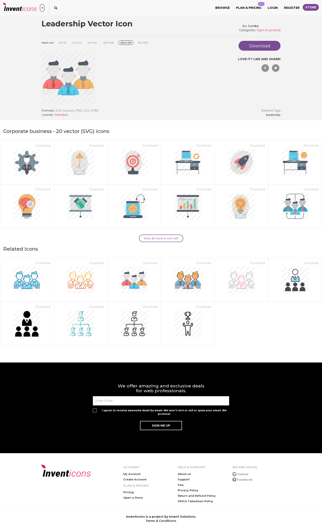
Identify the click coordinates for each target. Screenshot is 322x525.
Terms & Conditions (160, 521)
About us (184, 474)
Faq (180, 484)
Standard (61, 115)
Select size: (48, 42)
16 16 (62, 42)
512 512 (143, 42)
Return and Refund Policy (197, 495)
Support (184, 479)
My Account (131, 474)
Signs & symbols (268, 30)
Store (310, 7)
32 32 (77, 42)
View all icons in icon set (161, 238)
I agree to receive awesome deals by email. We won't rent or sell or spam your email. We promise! (164, 412)
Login (273, 8)
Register (292, 8)
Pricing (128, 492)
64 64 (92, 42)
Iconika (253, 26)
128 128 (108, 42)
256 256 (125, 42)
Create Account (134, 479)
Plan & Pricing (250, 6)
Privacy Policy (188, 490)
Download (42, 145)
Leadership (273, 115)
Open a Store (133, 497)
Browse (222, 8)
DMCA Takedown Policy (195, 501)
